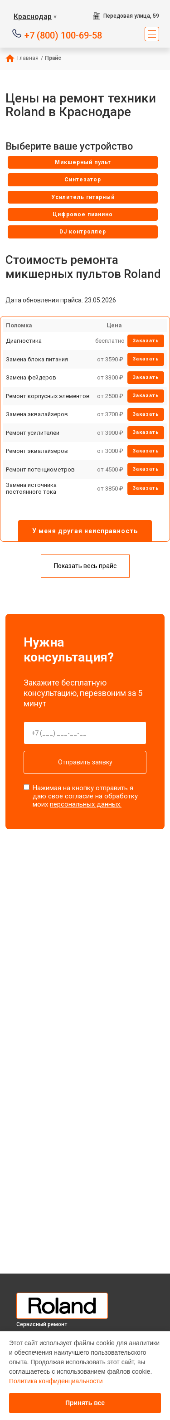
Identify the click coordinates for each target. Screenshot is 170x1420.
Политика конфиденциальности (56, 1381)
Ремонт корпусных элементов (48, 396)
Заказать (145, 341)
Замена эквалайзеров (37, 414)
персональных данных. (85, 804)
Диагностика (24, 340)
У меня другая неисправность (85, 531)
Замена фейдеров (31, 377)
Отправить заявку (85, 762)
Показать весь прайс (85, 565)
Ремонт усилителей (32, 432)
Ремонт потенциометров (40, 469)
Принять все (85, 1402)
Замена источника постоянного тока (31, 488)
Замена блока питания (37, 359)
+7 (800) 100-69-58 (63, 34)
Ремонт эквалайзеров (37, 450)
